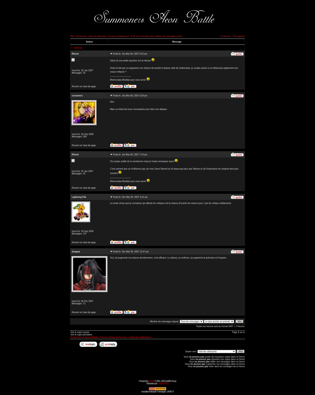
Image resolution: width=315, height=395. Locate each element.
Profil (132, 36)
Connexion (225, 36)
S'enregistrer (239, 36)
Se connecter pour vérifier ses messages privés (159, 36)
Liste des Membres (97, 36)
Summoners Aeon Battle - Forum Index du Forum (98, 337)
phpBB (151, 381)
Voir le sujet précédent (81, 334)
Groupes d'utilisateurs (118, 36)
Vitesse (78, 47)
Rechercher (81, 36)
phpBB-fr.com (163, 383)
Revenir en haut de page (84, 86)
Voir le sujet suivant (79, 332)
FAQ (72, 36)
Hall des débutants (141, 337)
